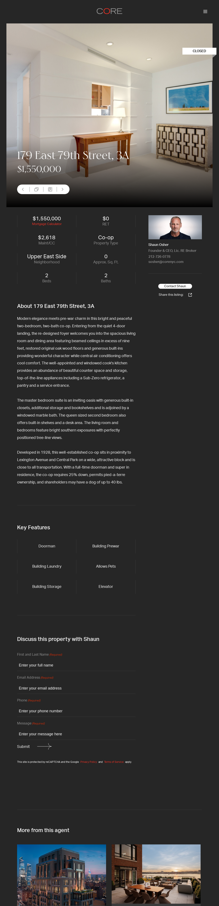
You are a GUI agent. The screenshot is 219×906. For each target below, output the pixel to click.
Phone (28, 700)
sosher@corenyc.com (165, 262)
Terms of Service (114, 762)
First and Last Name (39, 655)
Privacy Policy (88, 762)
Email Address (35, 678)
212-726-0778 (159, 256)
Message (31, 723)
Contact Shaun (175, 286)
